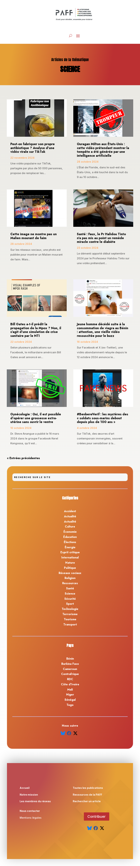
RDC (70, 679)
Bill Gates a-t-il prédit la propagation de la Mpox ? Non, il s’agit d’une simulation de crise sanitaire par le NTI (35, 330)
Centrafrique (70, 674)
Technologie (70, 609)
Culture (70, 526)
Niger (70, 694)
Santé (70, 588)
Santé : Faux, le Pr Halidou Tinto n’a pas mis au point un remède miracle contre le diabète (101, 238)
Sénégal (70, 700)
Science (70, 594)
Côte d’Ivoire (70, 684)
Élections (70, 542)
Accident (70, 511)
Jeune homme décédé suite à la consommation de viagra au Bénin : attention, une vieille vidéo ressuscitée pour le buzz (102, 330)
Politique (70, 568)
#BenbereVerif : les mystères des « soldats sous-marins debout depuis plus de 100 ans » (102, 418)
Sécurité (70, 599)
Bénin (70, 659)
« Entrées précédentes (23, 458)
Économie (70, 532)
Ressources (70, 583)
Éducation (70, 537)
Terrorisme (70, 614)
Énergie (70, 547)
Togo (70, 705)
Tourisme (70, 619)
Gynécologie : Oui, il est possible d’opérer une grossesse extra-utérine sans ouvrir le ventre (35, 418)
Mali (70, 689)
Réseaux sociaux (70, 573)
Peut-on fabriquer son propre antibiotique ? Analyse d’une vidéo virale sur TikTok (32, 148)
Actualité (70, 516)
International (70, 557)
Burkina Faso (70, 664)
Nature (70, 563)
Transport (70, 624)
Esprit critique (70, 552)
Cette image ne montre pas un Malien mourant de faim (33, 236)
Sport (70, 604)
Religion (70, 578)
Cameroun (70, 669)
